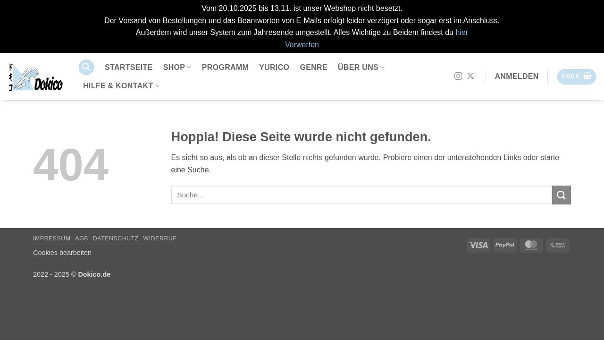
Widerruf (160, 238)
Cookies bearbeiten (62, 252)
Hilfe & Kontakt (121, 85)
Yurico (274, 67)
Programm (225, 67)
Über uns (361, 67)
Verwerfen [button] (302, 45)
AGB (81, 238)
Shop (177, 67)
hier (461, 32)
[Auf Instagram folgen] (458, 76)
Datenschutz (116, 238)
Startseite (129, 67)
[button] (86, 67)
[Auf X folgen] (470, 76)
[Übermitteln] (561, 195)
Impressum (52, 238)
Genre (313, 67)
